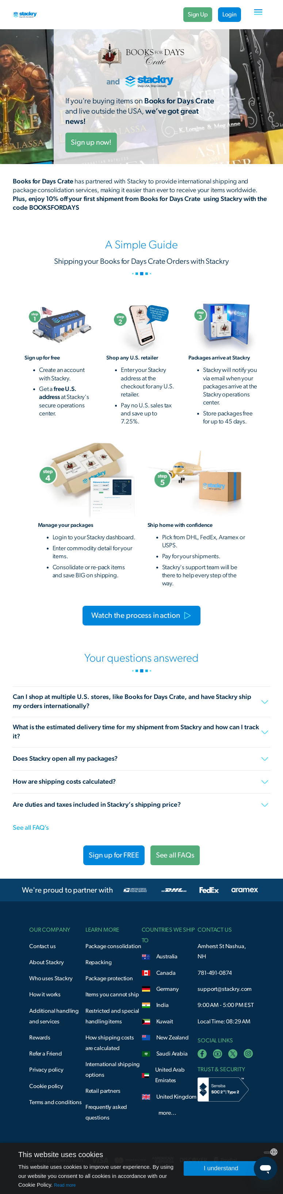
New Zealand (172, 1038)
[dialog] (141, 1168)
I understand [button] (221, 1168)
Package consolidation (113, 946)
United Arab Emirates (170, 1075)
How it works (45, 994)
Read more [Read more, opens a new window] (65, 1185)
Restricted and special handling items (112, 1016)
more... (167, 1113)
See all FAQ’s (31, 828)
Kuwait (164, 1021)
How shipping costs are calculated (109, 1043)
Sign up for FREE (114, 855)
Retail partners (103, 1091)
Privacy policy (46, 1070)
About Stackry (46, 962)
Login (229, 14)
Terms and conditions (55, 1102)
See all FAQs (175, 855)
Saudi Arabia (172, 1054)
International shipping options (112, 1069)
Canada (166, 973)
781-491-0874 (215, 973)
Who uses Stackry (51, 978)
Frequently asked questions (106, 1112)
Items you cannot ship (112, 994)
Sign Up (198, 14)
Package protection (109, 978)
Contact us (42, 946)
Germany (167, 989)
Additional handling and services (54, 1016)
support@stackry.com (225, 989)
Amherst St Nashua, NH (222, 951)
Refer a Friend (45, 1054)
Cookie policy (46, 1086)
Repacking (98, 962)
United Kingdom (176, 1097)
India (162, 1005)
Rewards (39, 1038)
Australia (167, 956)
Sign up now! (91, 142)
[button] (258, 14)
